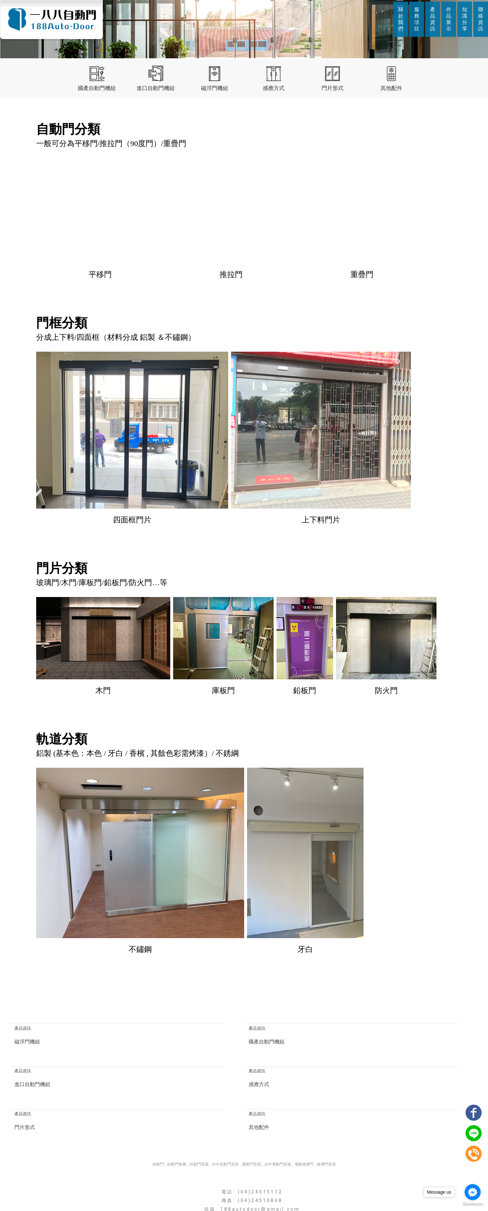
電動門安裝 (251, 1123)
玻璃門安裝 (326, 1123)
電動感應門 (304, 1123)
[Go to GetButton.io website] (472, 1204)
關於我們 (400, 19)
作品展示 (448, 19)
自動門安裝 (199, 1123)
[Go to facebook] (473, 1192)
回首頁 (168, 1193)
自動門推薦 (176, 1123)
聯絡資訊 (480, 19)
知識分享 (464, 19)
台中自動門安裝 (225, 1123)
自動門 (158, 1123)
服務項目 (416, 19)
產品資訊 (432, 19)
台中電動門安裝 (277, 1123)
